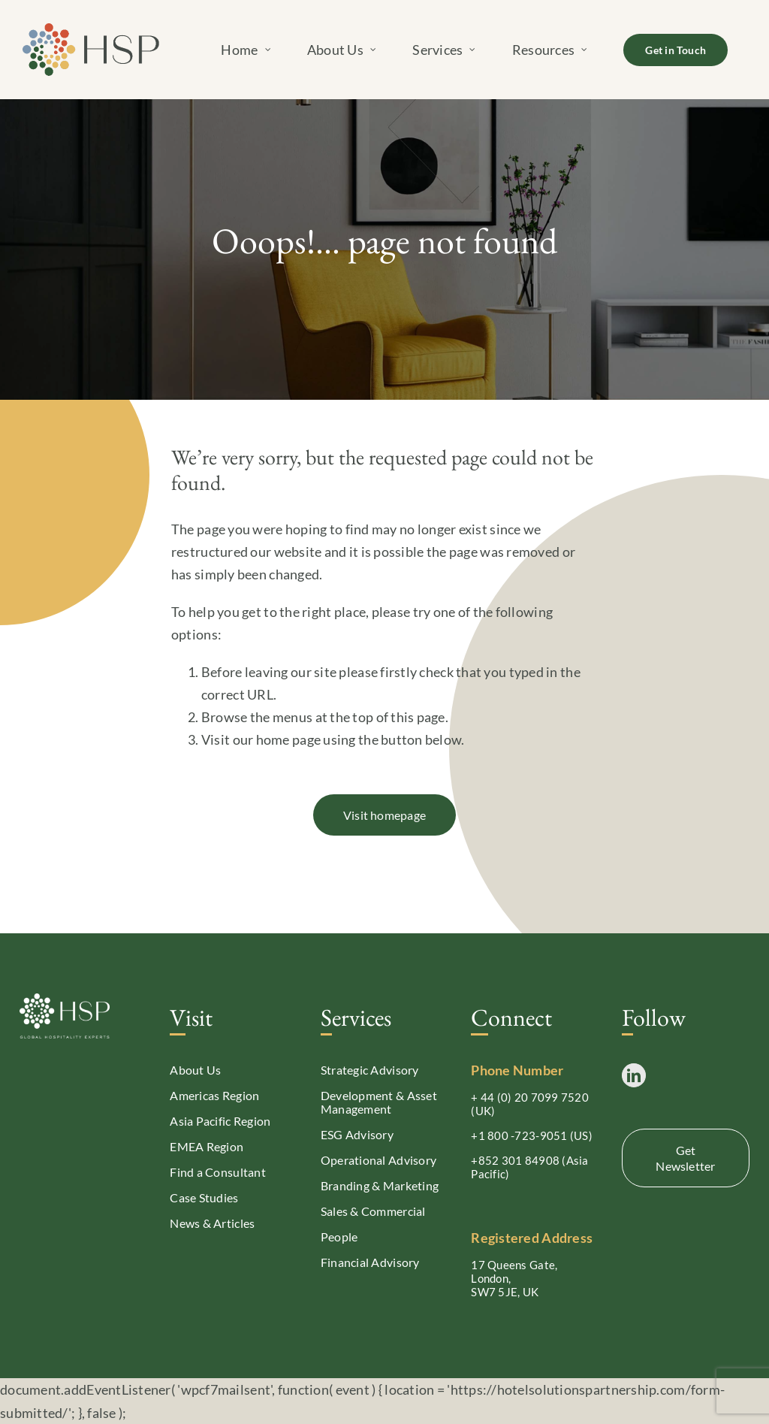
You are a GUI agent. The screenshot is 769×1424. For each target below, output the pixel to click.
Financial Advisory (370, 1262)
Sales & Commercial (373, 1211)
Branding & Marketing (380, 1185)
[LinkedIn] (634, 1075)
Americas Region (214, 1095)
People (339, 1236)
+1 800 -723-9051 (519, 1135)
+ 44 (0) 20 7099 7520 (530, 1097)
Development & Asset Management (379, 1102)
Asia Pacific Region (220, 1121)
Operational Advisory (378, 1160)
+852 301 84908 (515, 1160)
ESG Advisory (357, 1134)
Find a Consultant (218, 1172)
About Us (195, 1070)
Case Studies (204, 1197)
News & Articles (212, 1223)
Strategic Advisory (370, 1070)
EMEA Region (206, 1146)
